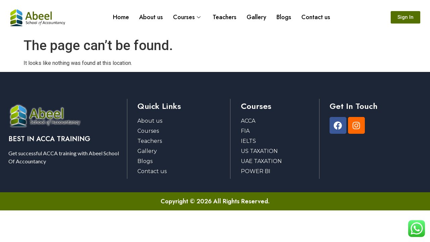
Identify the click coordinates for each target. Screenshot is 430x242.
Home (121, 17)
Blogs (283, 17)
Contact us (315, 17)
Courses (187, 17)
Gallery (256, 17)
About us (151, 17)
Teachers (224, 17)
